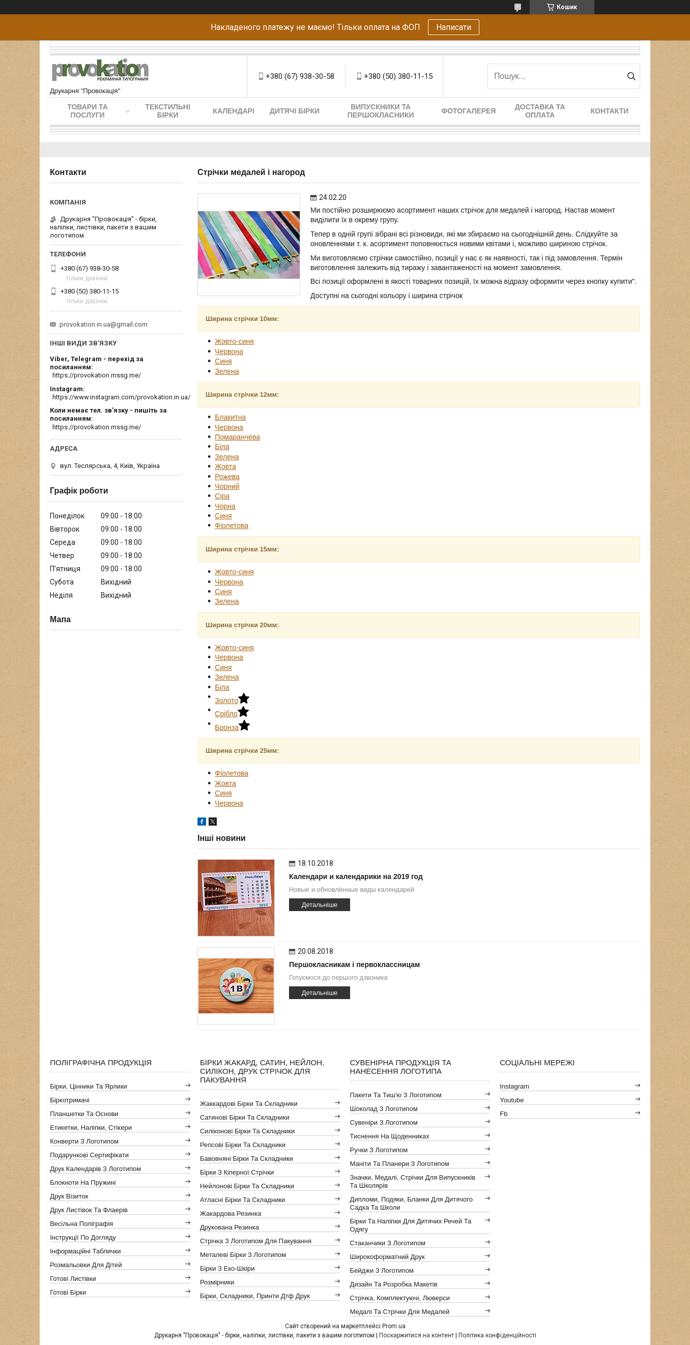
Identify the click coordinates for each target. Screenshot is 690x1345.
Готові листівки (73, 1278)
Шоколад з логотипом (384, 1109)
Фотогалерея (468, 111)
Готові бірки (68, 1292)
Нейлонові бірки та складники (247, 1186)
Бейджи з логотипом (382, 1270)
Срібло (232, 714)
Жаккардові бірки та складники (249, 1103)
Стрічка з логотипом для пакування (255, 1241)
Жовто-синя (234, 341)
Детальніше (320, 905)
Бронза (232, 727)
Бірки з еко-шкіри (227, 1268)
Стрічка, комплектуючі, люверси (400, 1298)
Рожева (227, 477)
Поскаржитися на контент (416, 1335)
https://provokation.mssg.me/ (96, 375)
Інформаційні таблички (85, 1251)
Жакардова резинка (231, 1213)
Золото (232, 700)
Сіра (222, 496)
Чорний (227, 486)
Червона (229, 351)
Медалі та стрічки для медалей (400, 1311)
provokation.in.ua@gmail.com (104, 324)
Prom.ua (394, 1326)
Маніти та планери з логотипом (399, 1163)
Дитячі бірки (295, 111)
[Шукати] (631, 76)
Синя (223, 361)
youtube (512, 1100)
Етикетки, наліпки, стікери (91, 1127)
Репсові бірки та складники (242, 1145)
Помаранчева (237, 437)
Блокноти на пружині (83, 1182)
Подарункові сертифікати (89, 1155)
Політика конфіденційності (497, 1335)
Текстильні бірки (167, 111)
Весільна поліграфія (81, 1223)
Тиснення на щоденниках (389, 1136)
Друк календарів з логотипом (95, 1169)
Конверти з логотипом (84, 1141)
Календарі (233, 111)
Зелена (227, 371)
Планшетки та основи (84, 1114)
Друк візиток (69, 1196)
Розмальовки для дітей (86, 1265)
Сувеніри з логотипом (384, 1122)
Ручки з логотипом (379, 1150)
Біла (222, 447)
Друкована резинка (229, 1227)
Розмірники (217, 1282)
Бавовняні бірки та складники (246, 1158)
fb (503, 1114)
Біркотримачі (69, 1100)
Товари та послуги (87, 111)
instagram (514, 1086)
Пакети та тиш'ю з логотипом (396, 1095)
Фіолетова (231, 525)
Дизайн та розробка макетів (394, 1284)
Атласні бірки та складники (242, 1200)
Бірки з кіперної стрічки (237, 1172)
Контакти (610, 111)
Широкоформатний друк (387, 1257)
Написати (453, 27)
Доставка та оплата (540, 111)
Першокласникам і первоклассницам (354, 964)
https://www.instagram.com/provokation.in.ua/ (121, 397)
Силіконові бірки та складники (247, 1131)
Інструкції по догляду (83, 1237)
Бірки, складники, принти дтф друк (255, 1296)
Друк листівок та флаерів (89, 1210)
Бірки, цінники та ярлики (88, 1086)
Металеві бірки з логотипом (243, 1255)
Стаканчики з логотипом (387, 1243)
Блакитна (230, 417)
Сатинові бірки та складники (245, 1117)
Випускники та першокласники (381, 111)
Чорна (225, 506)
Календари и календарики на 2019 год (356, 876)
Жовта (225, 466)
